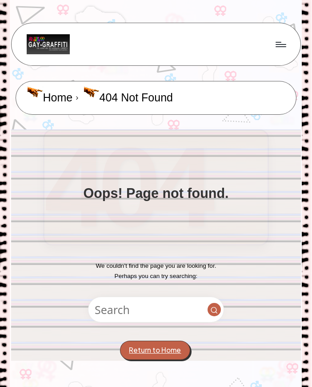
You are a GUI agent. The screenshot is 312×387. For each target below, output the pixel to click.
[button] (214, 309)
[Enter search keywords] (156, 309)
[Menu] (280, 44)
